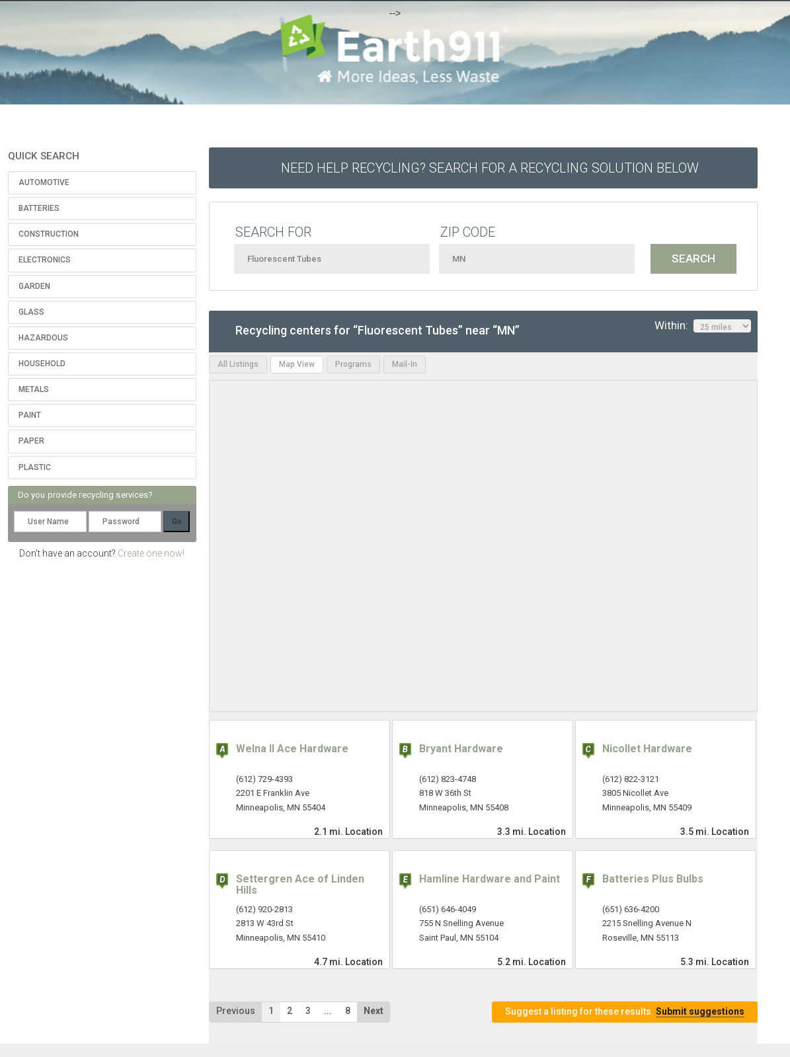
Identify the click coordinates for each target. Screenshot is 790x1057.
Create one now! (151, 553)
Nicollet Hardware (647, 748)
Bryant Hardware (461, 748)
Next (373, 1010)
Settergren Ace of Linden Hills (300, 885)
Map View (297, 364)
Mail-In (404, 364)
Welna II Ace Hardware (292, 748)
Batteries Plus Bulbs (652, 879)
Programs (353, 364)
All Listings (237, 364)
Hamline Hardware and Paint (489, 879)
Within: (702, 326)
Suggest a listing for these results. (624, 1011)
